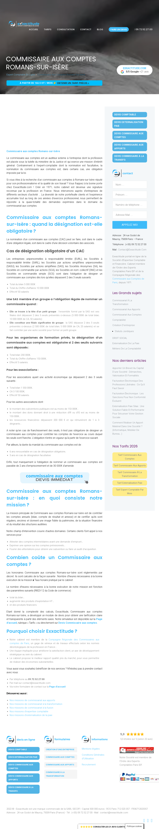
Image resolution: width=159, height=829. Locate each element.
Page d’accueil (57, 686)
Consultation (66, 29)
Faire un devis (119, 29)
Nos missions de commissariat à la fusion (31, 707)
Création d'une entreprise (60, 749)
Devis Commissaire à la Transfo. (129, 158)
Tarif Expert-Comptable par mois (130, 491)
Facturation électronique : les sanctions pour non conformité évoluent (129, 397)
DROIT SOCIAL (119, 338)
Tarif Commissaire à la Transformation (130, 474)
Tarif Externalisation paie (129, 482)
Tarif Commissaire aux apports (130, 465)
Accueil (33, 29)
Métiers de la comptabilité (126, 348)
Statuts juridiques (124, 331)
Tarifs (47, 29)
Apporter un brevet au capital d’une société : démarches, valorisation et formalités (128, 372)
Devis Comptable (125, 114)
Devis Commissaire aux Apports (128, 146)
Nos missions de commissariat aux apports (32, 700)
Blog (100, 29)
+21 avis (135, 70)
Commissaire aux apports (60, 764)
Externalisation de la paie (125, 343)
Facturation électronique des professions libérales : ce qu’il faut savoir (128, 384)
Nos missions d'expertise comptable (29, 711)
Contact (85, 29)
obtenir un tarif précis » (73, 83)
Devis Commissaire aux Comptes (128, 135)
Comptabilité (119, 320)
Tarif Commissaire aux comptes (129, 457)
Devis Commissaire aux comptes (77, 622)
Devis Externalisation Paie (128, 124)
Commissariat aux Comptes (127, 314)
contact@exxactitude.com (132, 249)
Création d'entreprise (123, 325)
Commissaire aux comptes (60, 757)
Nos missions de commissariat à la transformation (36, 704)
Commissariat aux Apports (126, 309)
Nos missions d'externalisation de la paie (31, 715)
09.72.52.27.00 (143, 29)
